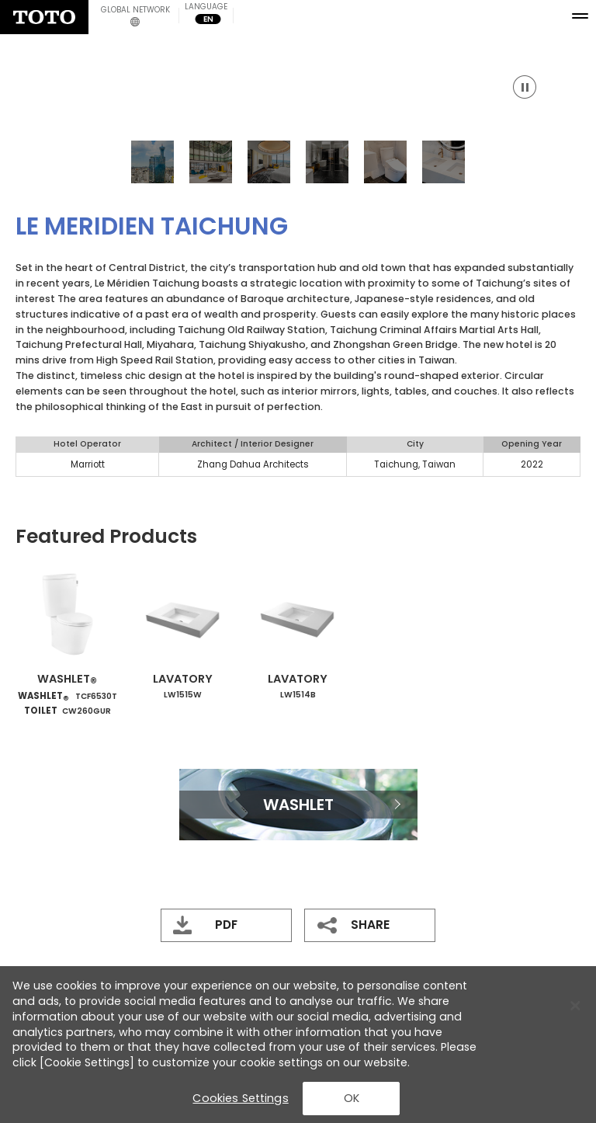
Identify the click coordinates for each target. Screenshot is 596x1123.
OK (351, 1098)
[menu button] (583, 13)
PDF (226, 924)
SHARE (370, 924)
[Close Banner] (575, 1006)
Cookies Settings (240, 1098)
